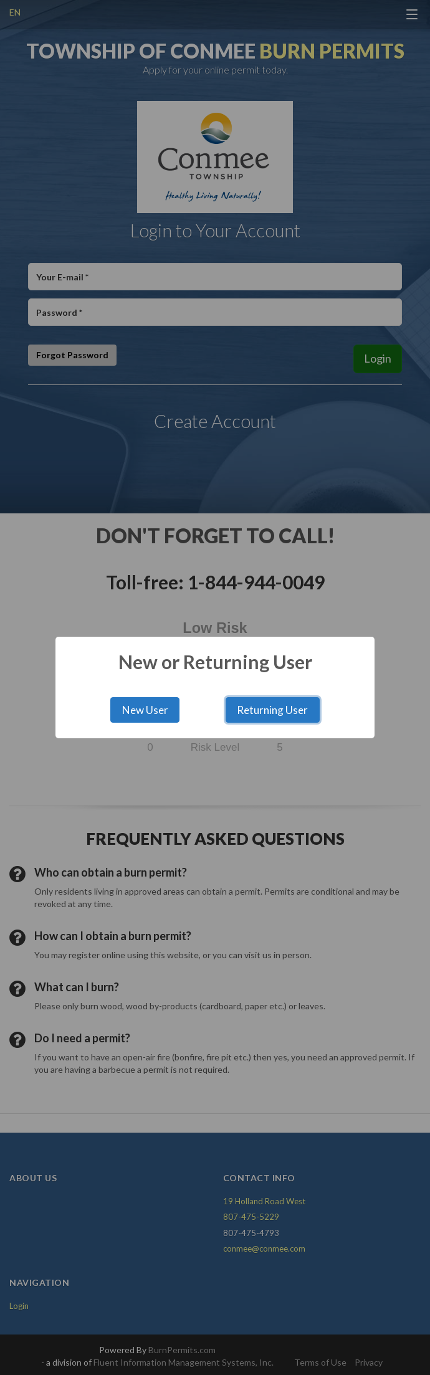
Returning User (272, 709)
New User (145, 709)
